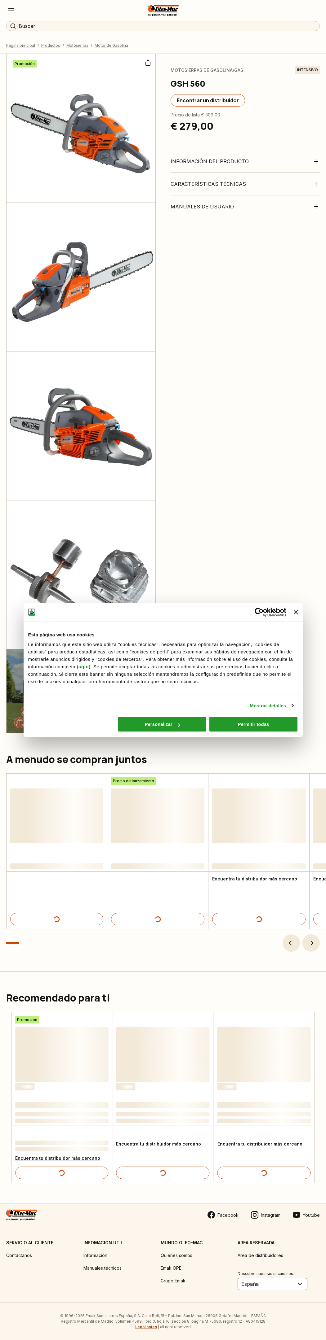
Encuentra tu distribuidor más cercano (254, 878)
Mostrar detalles (268, 705)
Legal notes (146, 1327)
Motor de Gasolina (111, 45)
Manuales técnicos (102, 1268)
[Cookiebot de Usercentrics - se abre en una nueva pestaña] (259, 612)
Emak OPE (171, 1268)
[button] (291, 943)
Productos (50, 45)
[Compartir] (147, 62)
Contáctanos (19, 1255)
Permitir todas (253, 724)
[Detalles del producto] (56, 919)
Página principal (20, 45)
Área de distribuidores (260, 1255)
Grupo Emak (173, 1280)
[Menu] (11, 11)
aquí (83, 666)
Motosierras (77, 45)
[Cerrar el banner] (296, 612)
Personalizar (162, 724)
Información (95, 1255)
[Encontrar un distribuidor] (208, 100)
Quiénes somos (176, 1255)
